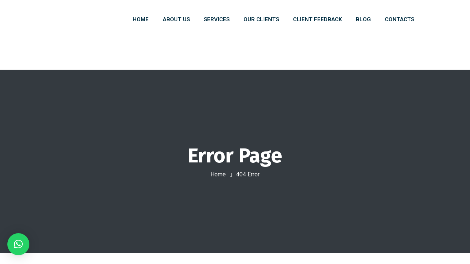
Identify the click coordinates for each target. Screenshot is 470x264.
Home (218, 174)
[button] (18, 244)
